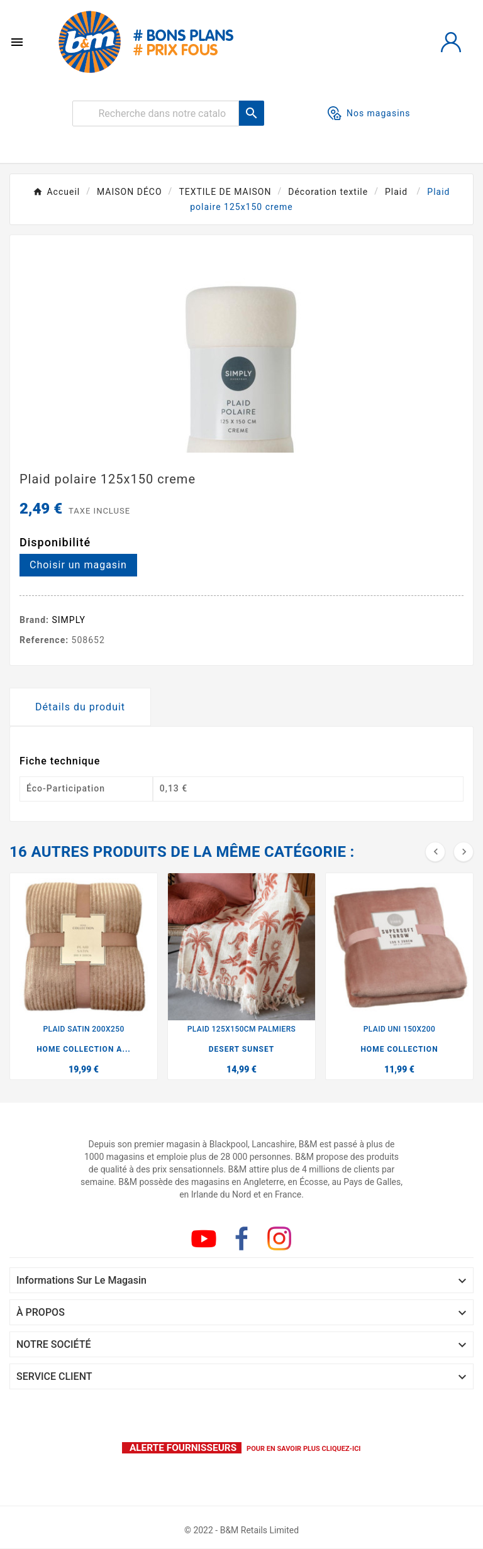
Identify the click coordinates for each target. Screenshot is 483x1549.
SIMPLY (69, 620)
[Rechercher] (155, 113)
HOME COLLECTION (399, 1049)
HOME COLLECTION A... (83, 1049)
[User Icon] (451, 42)
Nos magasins (369, 113)
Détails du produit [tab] (80, 707)
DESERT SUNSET (242, 1049)
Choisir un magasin (78, 565)
